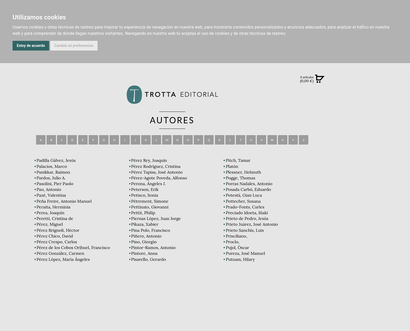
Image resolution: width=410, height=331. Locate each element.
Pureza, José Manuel (245, 253)
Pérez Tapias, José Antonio (157, 172)
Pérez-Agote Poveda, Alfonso (159, 177)
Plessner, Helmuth (243, 172)
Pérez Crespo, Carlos (57, 241)
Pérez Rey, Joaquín (149, 160)
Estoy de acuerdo (31, 45)
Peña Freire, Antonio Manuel (64, 201)
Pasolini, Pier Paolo (55, 183)
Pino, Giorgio (144, 241)
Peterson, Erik (145, 189)
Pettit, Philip (143, 212)
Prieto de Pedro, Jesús (247, 218)
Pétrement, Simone (149, 201)
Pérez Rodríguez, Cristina (156, 166)
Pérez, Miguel (50, 224)
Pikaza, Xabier (144, 224)
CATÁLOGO (377, 114)
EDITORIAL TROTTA (377, 205)
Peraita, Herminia (54, 206)
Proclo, (232, 241)
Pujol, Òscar (237, 247)
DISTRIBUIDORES (377, 248)
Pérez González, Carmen (60, 253)
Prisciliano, (236, 236)
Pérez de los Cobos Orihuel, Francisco (73, 247)
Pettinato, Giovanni (150, 206)
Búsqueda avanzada (377, 87)
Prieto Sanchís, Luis (245, 230)
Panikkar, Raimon (53, 172)
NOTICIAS (377, 136)
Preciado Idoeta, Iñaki (247, 212)
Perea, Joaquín (51, 212)
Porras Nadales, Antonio (249, 183)
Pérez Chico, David (55, 236)
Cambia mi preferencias (74, 45)
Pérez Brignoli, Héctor (58, 230)
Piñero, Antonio (146, 236)
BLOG (377, 157)
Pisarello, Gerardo (148, 259)
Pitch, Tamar (238, 160)
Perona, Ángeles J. (148, 183)
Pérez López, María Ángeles (63, 259)
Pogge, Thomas (240, 177)
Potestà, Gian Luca (244, 195)
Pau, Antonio (49, 189)
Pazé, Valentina (51, 195)
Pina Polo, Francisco (150, 230)
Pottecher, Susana (243, 201)
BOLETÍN (377, 146)
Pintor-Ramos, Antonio (153, 247)
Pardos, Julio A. (51, 177)
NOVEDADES (377, 103)
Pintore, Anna (144, 253)
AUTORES (377, 235)
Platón (232, 166)
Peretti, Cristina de (55, 218)
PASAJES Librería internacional (377, 255)
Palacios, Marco (52, 166)
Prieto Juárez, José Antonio (252, 224)
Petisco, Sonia (144, 195)
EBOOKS (377, 125)
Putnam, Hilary (240, 259)
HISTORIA (377, 242)
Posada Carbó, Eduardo (248, 189)
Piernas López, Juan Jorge (156, 218)
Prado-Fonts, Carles (245, 206)
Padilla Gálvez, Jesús (56, 160)
